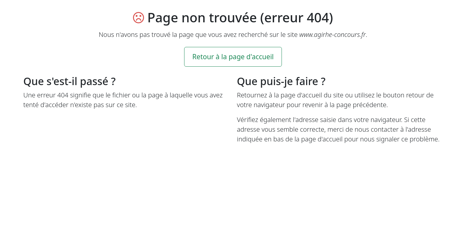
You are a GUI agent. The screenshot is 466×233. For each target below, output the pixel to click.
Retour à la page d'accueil (233, 56)
